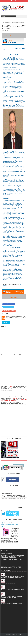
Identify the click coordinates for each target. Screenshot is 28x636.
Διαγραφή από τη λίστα (14, 297)
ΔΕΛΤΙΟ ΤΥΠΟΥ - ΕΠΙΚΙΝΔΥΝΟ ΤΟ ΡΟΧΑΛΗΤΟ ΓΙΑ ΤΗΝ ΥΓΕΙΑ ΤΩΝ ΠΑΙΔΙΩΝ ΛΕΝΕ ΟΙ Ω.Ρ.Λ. (12, 583)
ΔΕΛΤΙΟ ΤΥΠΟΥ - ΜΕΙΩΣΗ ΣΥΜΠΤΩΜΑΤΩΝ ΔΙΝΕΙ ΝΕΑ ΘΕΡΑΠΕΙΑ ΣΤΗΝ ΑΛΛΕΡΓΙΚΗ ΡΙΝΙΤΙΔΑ (12, 597)
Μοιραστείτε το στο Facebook (8, 304)
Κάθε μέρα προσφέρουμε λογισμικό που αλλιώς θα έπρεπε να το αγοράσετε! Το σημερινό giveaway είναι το (9, 525)
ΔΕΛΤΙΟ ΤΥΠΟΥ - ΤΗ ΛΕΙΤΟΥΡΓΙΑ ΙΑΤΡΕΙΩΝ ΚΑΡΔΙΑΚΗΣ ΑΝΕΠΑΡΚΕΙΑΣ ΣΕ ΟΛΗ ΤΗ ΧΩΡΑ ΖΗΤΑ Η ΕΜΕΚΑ (12, 577)
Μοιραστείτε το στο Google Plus (8, 311)
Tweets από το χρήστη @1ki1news (7, 510)
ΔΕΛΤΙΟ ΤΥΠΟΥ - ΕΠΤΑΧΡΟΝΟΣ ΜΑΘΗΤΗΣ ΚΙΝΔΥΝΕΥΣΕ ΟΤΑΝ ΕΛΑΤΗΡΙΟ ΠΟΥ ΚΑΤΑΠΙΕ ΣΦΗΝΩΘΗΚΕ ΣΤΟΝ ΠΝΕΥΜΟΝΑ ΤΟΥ (12, 590)
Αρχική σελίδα (13, 354)
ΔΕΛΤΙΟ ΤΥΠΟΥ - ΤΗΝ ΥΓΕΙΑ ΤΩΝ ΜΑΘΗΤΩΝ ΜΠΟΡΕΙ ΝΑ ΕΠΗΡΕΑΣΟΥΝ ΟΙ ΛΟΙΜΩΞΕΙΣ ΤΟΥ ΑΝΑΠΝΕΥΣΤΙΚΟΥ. (12, 603)
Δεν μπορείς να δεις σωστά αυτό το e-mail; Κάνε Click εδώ (14, 35)
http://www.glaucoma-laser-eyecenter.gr (11, 284)
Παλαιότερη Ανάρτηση (23, 354)
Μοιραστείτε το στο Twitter (7, 307)
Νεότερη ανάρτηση (4, 354)
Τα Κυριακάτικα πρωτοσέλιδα (6, 553)
